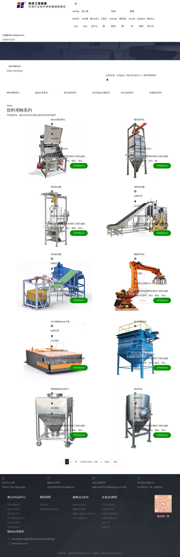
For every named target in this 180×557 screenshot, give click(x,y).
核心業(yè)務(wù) (85, 18)
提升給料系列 (70, 92)
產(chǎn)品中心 (134, 75)
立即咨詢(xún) (78, 166)
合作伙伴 (106, 522)
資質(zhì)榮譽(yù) (110, 513)
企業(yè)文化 (108, 509)
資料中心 (106, 527)
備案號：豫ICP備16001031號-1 (108, 553)
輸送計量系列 (41, 92)
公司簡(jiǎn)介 (108, 504)
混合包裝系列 (127, 92)
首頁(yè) (120, 75)
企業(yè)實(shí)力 (110, 518)
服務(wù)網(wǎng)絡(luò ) (84, 513)
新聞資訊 (44, 504)
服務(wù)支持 (132, 18)
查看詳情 (59, 166)
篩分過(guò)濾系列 (101, 92)
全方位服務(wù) (80, 518)
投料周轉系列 (150, 75)
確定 (115, 462)
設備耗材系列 (155, 92)
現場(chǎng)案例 (113, 18)
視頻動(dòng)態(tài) (49, 509)
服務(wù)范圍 (79, 509)
